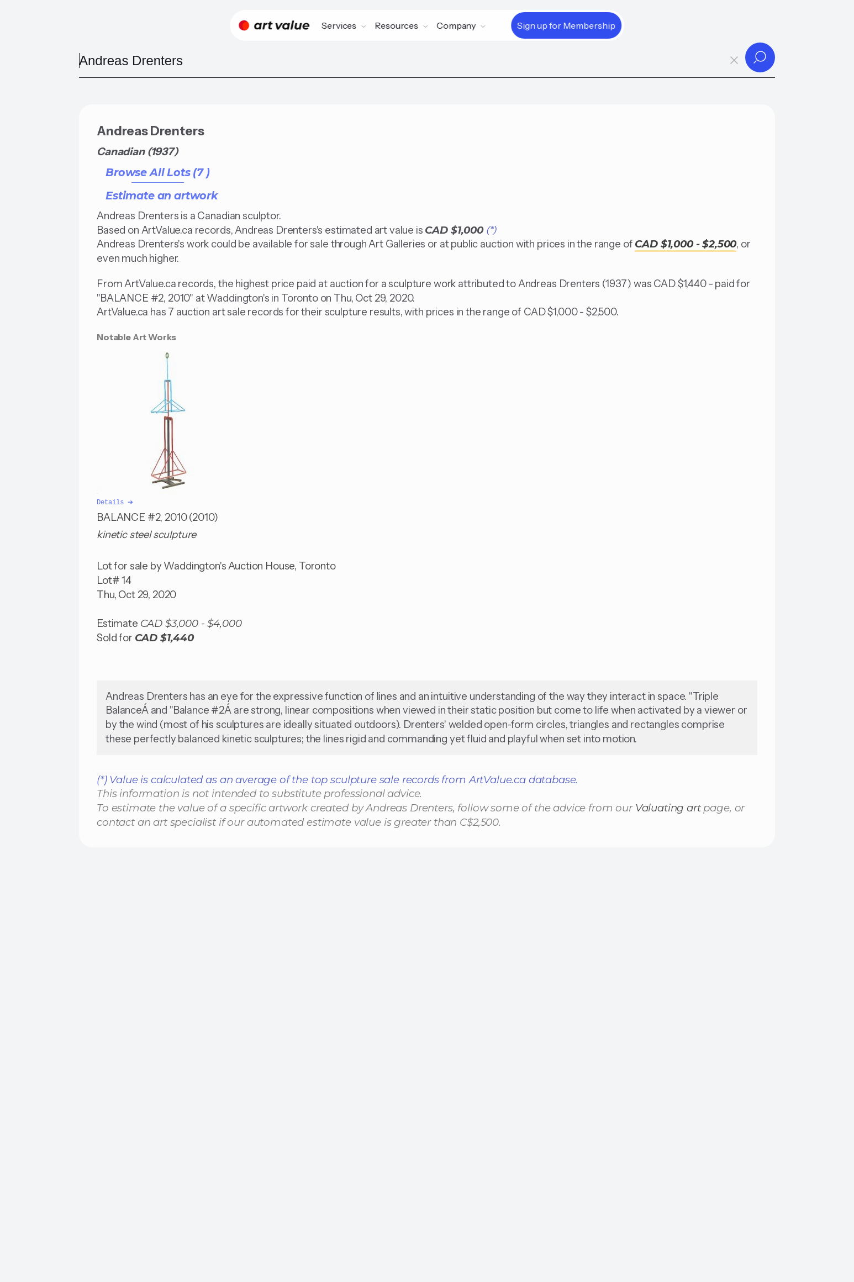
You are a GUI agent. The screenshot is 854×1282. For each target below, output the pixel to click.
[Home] (274, 25)
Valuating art (668, 806)
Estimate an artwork (162, 195)
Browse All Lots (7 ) (158, 172)
